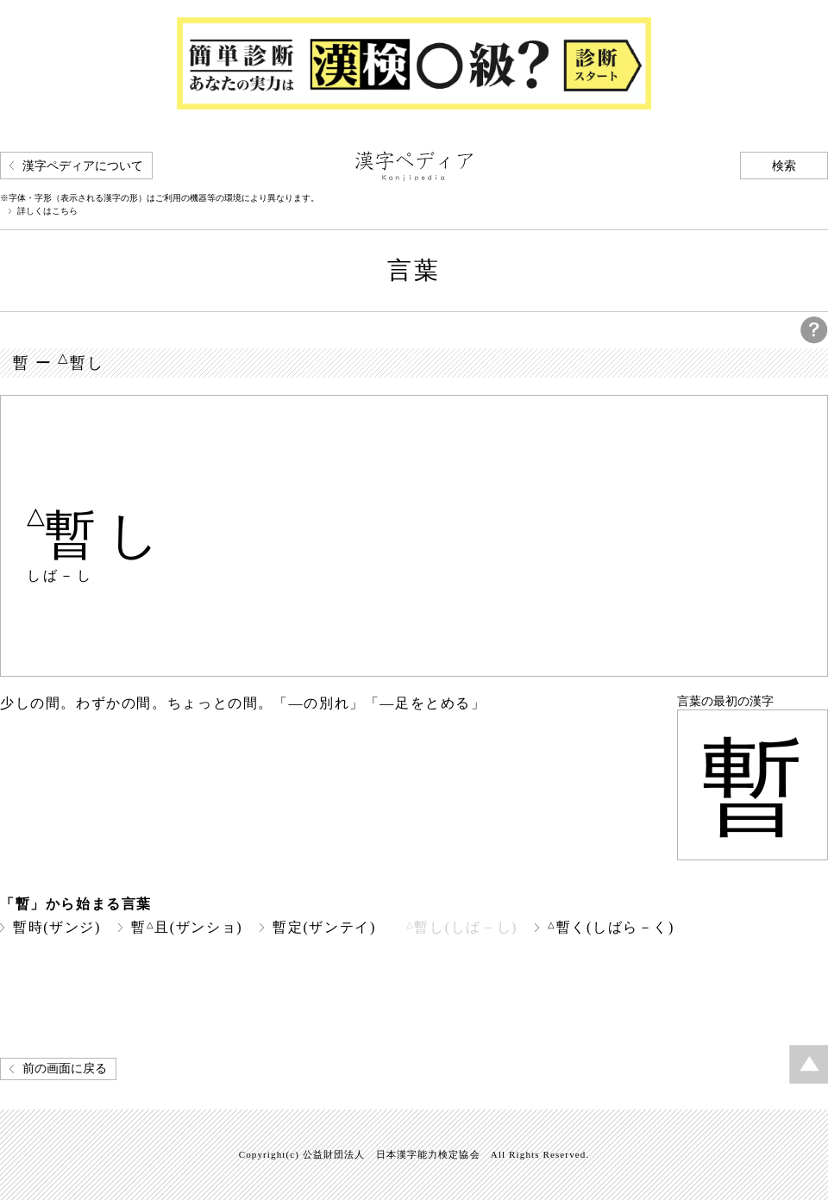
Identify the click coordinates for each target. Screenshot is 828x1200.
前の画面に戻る (64, 1068)
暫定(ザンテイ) (324, 927)
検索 (784, 165)
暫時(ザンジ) (57, 927)
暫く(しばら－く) (611, 927)
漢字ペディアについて (82, 165)
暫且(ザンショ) (186, 927)
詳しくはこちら (47, 211)
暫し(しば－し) (462, 927)
